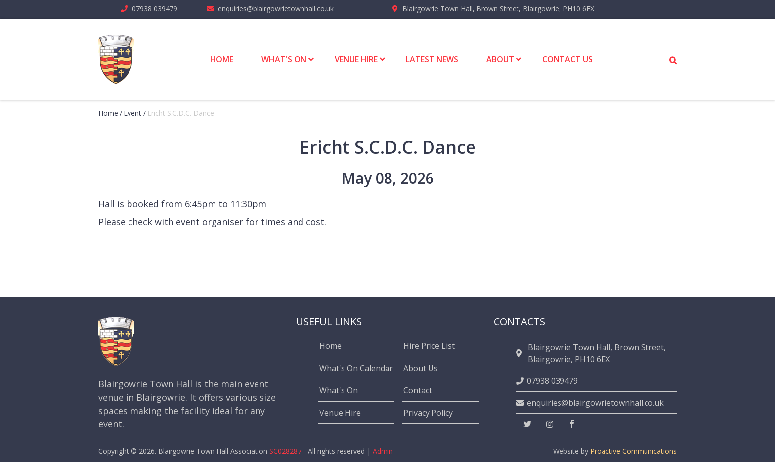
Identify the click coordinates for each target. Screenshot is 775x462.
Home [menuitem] (221, 59)
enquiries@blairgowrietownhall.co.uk (276, 8)
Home (108, 113)
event (132, 113)
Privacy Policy (428, 412)
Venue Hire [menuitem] (356, 59)
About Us (420, 368)
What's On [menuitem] (283, 59)
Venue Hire (340, 412)
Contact (417, 390)
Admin (383, 451)
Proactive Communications (633, 451)
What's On (338, 390)
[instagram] (549, 424)
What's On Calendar (356, 368)
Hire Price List (429, 345)
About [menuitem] (500, 59)
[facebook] (572, 424)
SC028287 (285, 451)
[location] (520, 353)
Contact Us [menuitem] (567, 59)
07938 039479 (154, 8)
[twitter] (527, 424)
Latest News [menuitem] (432, 59)
